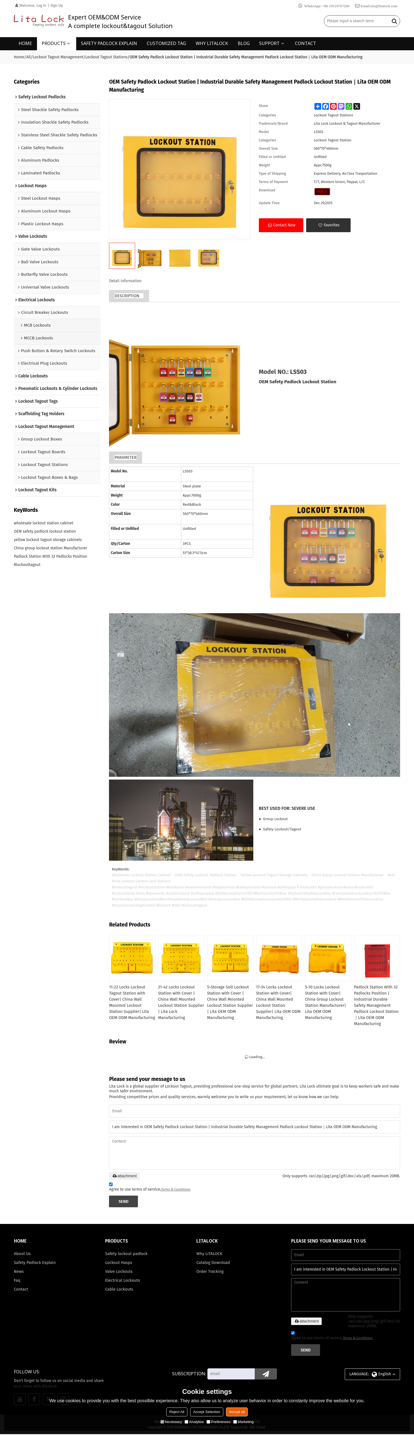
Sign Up (56, 5)
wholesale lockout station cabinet (43, 523)
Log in (41, 5)
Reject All (176, 1412)
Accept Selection (206, 1412)
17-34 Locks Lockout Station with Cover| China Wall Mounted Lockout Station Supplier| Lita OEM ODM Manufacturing (278, 1002)
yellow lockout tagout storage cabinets (48, 540)
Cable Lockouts (119, 1290)
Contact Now (284, 224)
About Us (22, 1254)
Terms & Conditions (175, 1190)
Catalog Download (213, 1263)
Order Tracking (210, 1272)
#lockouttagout (27, 565)
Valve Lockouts (119, 1272)
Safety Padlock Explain (35, 1263)
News (19, 1272)
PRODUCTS (54, 43)
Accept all (237, 1412)
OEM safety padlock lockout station (45, 531)
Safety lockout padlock (126, 1254)
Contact (21, 1290)
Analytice (194, 1422)
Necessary (171, 1422)
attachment (124, 1176)
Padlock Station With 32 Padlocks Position (50, 556)
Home (19, 56)
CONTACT (305, 43)
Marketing (243, 1422)
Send (124, 1201)
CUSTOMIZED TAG (166, 43)
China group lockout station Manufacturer (50, 548)
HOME (25, 43)
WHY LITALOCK (212, 43)
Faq (17, 1281)
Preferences (218, 1422)
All (28, 56)
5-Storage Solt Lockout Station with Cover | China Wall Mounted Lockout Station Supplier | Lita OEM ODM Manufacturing (230, 1002)
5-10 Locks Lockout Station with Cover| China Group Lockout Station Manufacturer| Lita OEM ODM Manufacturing (325, 1002)
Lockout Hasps (118, 1263)
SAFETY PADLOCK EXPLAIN (109, 43)
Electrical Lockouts (122, 1281)
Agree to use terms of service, (149, 1188)
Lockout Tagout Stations (106, 56)
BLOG (244, 43)
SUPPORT (269, 43)
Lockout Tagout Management (58, 56)
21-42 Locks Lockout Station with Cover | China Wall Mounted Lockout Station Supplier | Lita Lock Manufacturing (177, 1002)
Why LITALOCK (209, 1254)
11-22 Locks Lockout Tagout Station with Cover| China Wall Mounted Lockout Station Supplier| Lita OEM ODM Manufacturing (129, 1005)
